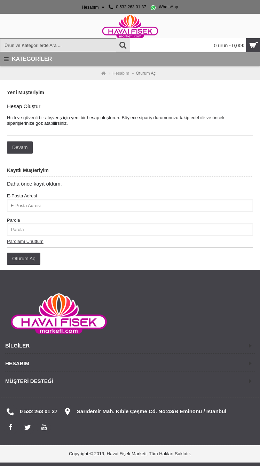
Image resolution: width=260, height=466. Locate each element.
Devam (19, 147)
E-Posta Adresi (22, 195)
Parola (13, 220)
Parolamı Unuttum (25, 241)
